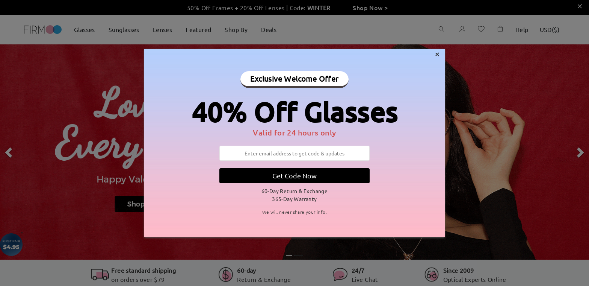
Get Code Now (294, 176)
